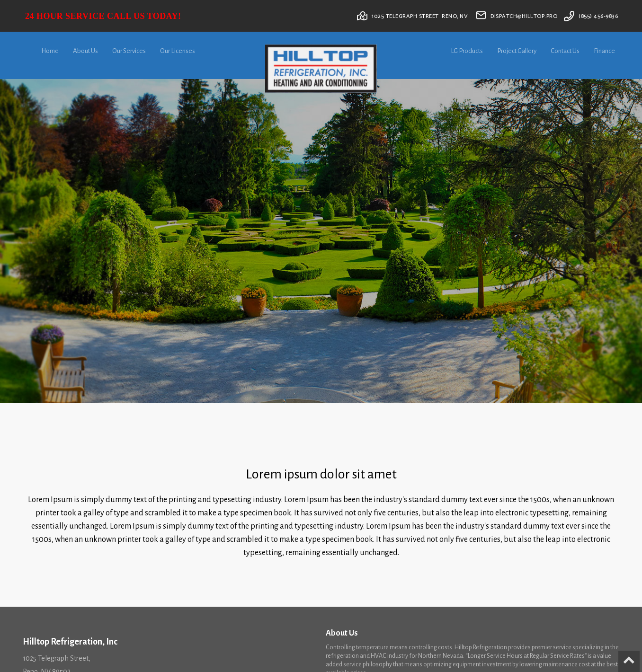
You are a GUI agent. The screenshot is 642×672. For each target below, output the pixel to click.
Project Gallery (516, 50)
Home (50, 50)
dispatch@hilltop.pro (523, 16)
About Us (85, 50)
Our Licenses (177, 50)
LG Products (467, 50)
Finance (604, 50)
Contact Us (565, 50)
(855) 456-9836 (598, 16)
